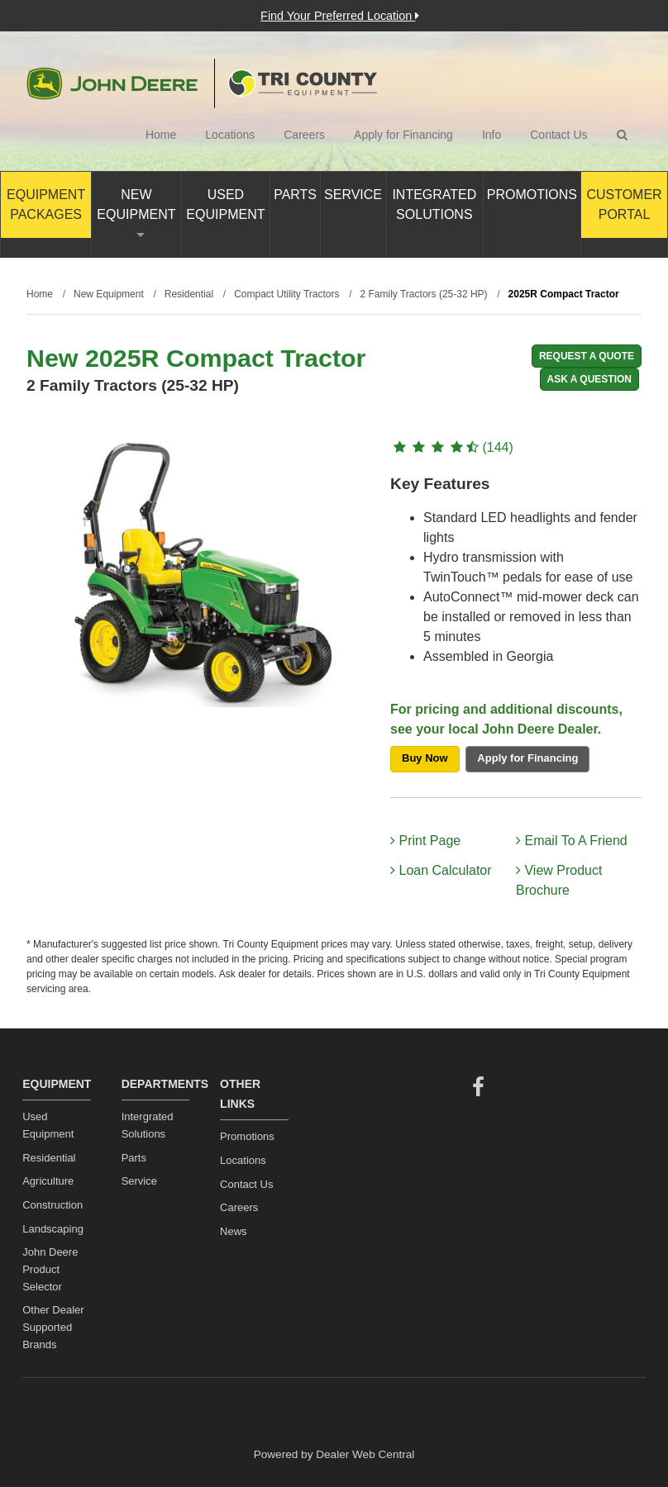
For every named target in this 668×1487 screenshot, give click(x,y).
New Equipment (136, 212)
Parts (295, 195)
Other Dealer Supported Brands (53, 1327)
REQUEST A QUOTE (586, 356)
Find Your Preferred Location (339, 15)
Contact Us (558, 134)
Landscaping (53, 1229)
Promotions (532, 195)
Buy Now (425, 758)
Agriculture (48, 1181)
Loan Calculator (441, 870)
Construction (52, 1205)
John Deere (112, 83)
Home (161, 134)
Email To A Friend (571, 841)
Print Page (425, 841)
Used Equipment (225, 204)
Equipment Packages (46, 204)
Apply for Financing (403, 134)
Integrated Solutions (434, 204)
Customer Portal (623, 204)
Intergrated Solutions (148, 1125)
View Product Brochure (559, 880)
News (233, 1231)
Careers (304, 134)
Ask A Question (589, 379)
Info (491, 134)
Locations (230, 134)
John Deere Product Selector (50, 1269)
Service (353, 195)
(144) (451, 447)
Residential (48, 1158)
